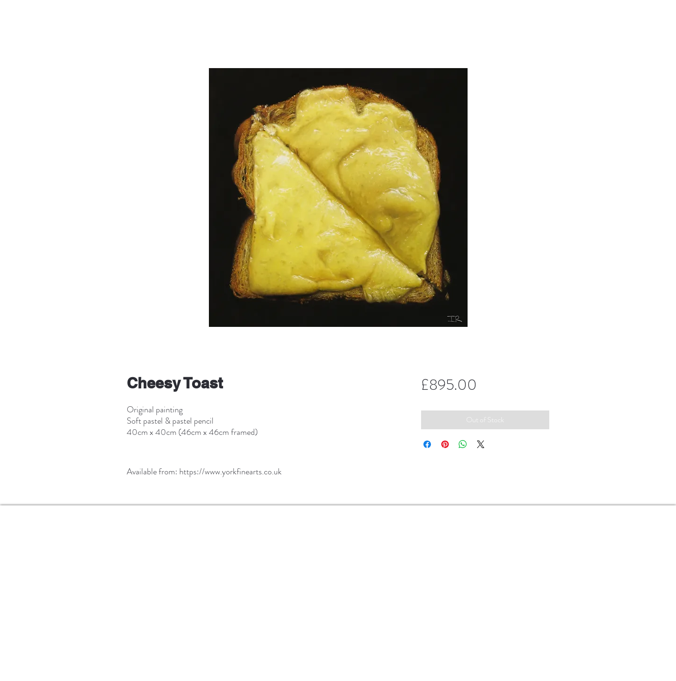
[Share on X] (480, 444)
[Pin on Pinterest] (445, 444)
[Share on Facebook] (427, 444)
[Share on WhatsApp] (463, 444)
